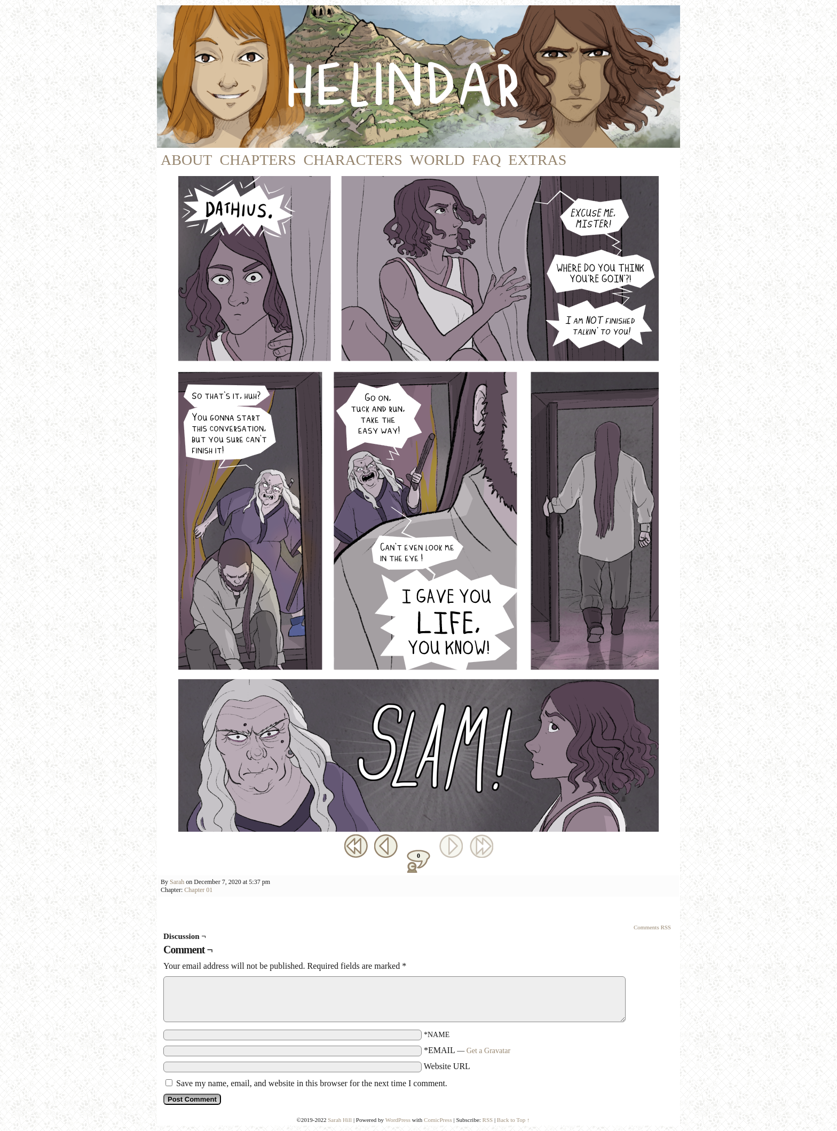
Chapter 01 (198, 890)
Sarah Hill (340, 1120)
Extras (537, 159)
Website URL (447, 1066)
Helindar (433, 76)
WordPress (397, 1120)
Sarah (177, 882)
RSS (488, 1120)
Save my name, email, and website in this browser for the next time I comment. (311, 1083)
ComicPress (438, 1120)
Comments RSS (652, 927)
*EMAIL (467, 1050)
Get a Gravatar (488, 1051)
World (437, 159)
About (186, 159)
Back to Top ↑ (513, 1120)
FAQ (486, 159)
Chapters (257, 159)
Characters (353, 159)
